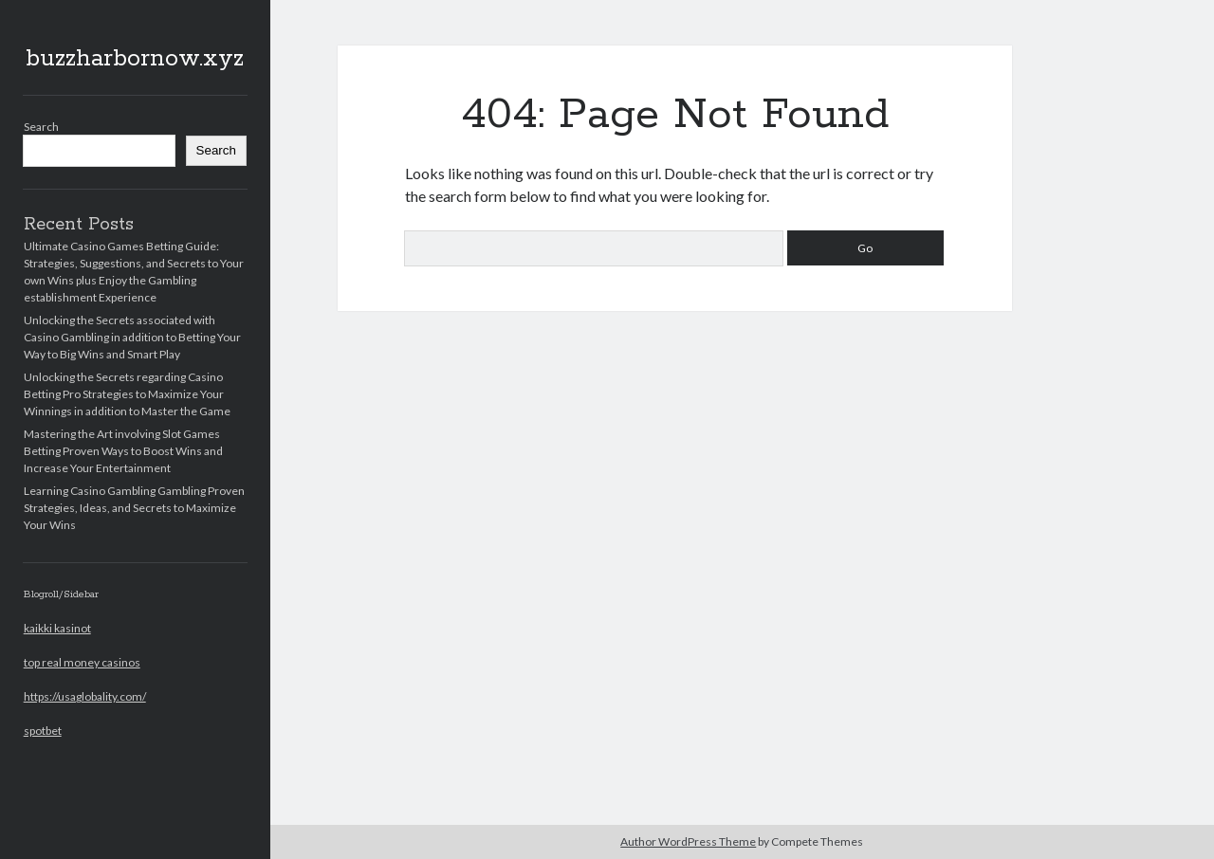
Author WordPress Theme (688, 841)
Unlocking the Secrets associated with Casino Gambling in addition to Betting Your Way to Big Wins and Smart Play (132, 337)
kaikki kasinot (57, 628)
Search (41, 126)
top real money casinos (82, 662)
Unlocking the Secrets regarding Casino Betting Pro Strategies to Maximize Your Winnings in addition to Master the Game (127, 394)
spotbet (43, 730)
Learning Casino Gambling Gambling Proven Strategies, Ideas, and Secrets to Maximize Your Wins (134, 508)
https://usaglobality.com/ (85, 696)
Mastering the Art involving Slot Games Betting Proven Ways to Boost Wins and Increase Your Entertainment (123, 451)
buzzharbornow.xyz (135, 59)
